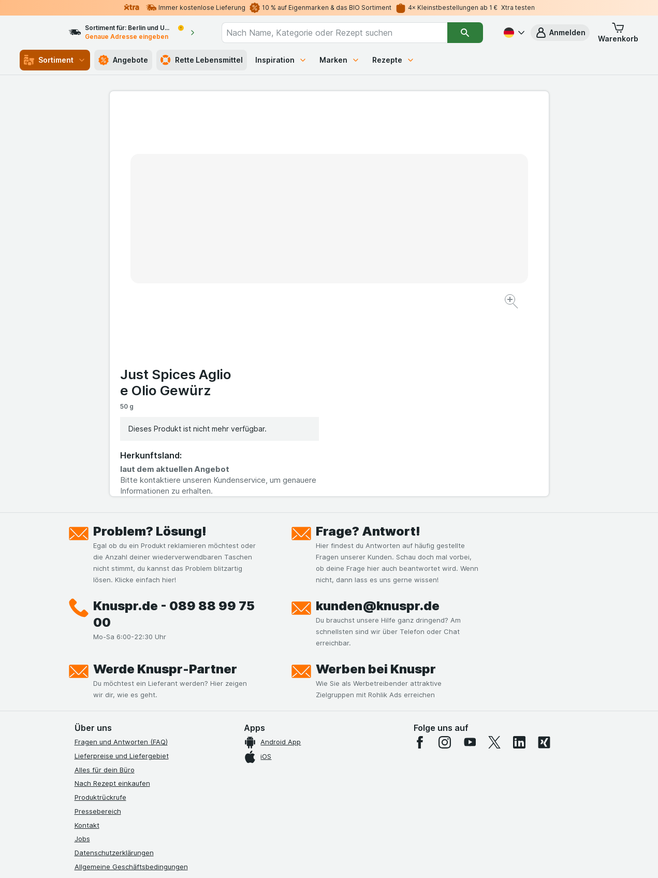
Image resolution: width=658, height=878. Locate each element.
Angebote (123, 60)
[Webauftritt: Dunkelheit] (375, 857)
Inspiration (281, 59)
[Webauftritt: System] (276, 857)
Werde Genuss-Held (107, 705)
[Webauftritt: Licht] (323, 857)
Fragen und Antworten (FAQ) (121, 553)
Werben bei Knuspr (376, 479)
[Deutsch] (513, 32)
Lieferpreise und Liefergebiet (122, 567)
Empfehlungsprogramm (112, 733)
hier (248, 789)
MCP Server (94, 747)
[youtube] (469, 553)
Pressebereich (98, 622)
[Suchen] (465, 32)
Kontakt (87, 636)
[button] (560, 32)
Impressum (92, 691)
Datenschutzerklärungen (114, 663)
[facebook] (420, 553)
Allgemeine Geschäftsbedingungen (131, 677)
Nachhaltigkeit (98, 719)
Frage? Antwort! (368, 342)
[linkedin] (519, 553)
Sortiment (55, 60)
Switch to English (348, 815)
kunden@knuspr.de (378, 416)
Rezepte (393, 59)
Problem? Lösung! (150, 342)
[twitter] (494, 553)
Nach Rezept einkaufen (112, 594)
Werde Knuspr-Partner (165, 479)
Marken (339, 59)
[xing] (544, 553)
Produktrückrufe (100, 608)
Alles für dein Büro (105, 581)
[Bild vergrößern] (292, 269)
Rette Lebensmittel (201, 60)
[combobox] (344, 32)
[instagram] (444, 553)
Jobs (82, 649)
